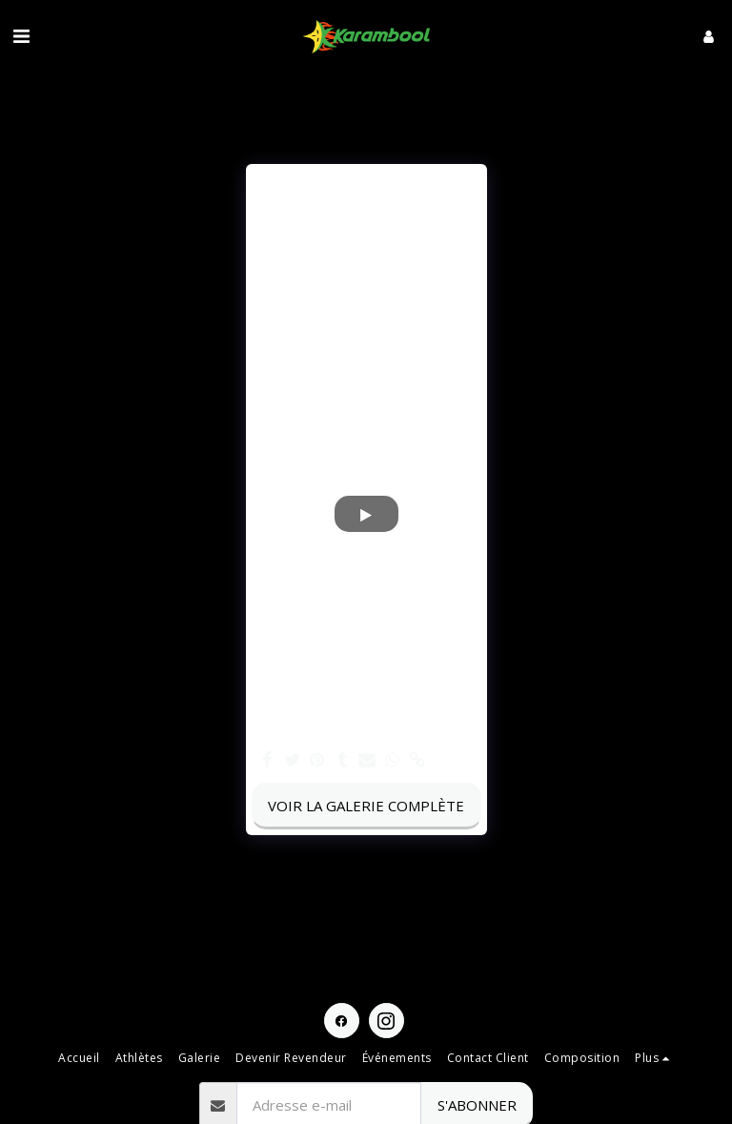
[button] (21, 35)
